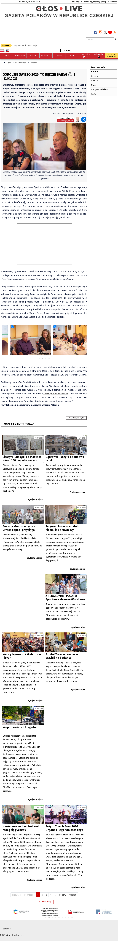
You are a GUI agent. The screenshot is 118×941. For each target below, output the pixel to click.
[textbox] (100, 39)
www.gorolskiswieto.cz (55, 393)
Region (34, 63)
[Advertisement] (23, 598)
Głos (9, 63)
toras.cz (20, 935)
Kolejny (62, 895)
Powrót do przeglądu (76, 418)
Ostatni (72, 895)
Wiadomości (20, 63)
